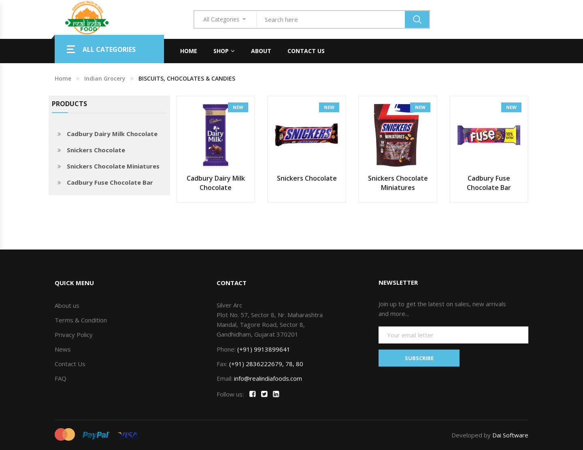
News (63, 349)
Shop (221, 51)
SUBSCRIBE (419, 357)
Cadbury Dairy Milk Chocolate (112, 134)
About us (67, 305)
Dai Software (510, 435)
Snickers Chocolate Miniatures (113, 166)
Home (188, 51)
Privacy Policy (74, 335)
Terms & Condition (81, 320)
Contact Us (306, 51)
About (261, 51)
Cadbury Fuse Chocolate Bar (110, 182)
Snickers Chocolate (96, 150)
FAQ (60, 378)
